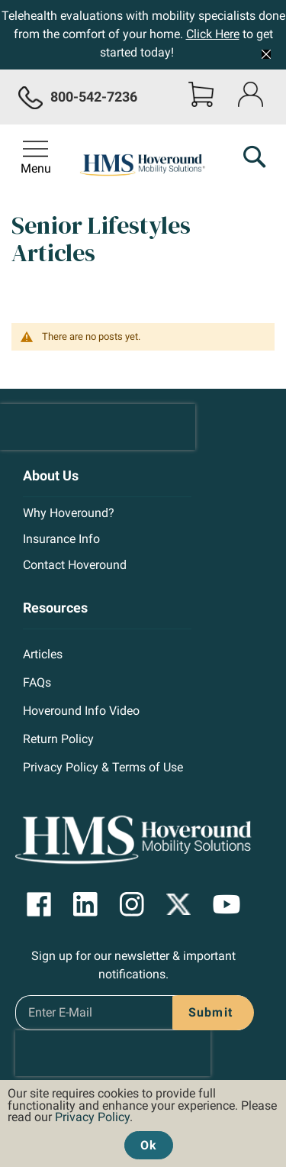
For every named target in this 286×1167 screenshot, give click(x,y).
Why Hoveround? (68, 513)
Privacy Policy (92, 1117)
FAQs (37, 682)
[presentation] (97, 427)
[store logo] (143, 166)
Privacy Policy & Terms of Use (103, 767)
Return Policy (58, 739)
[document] (143, 1119)
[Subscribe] (207, 1012)
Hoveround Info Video (81, 710)
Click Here (212, 34)
